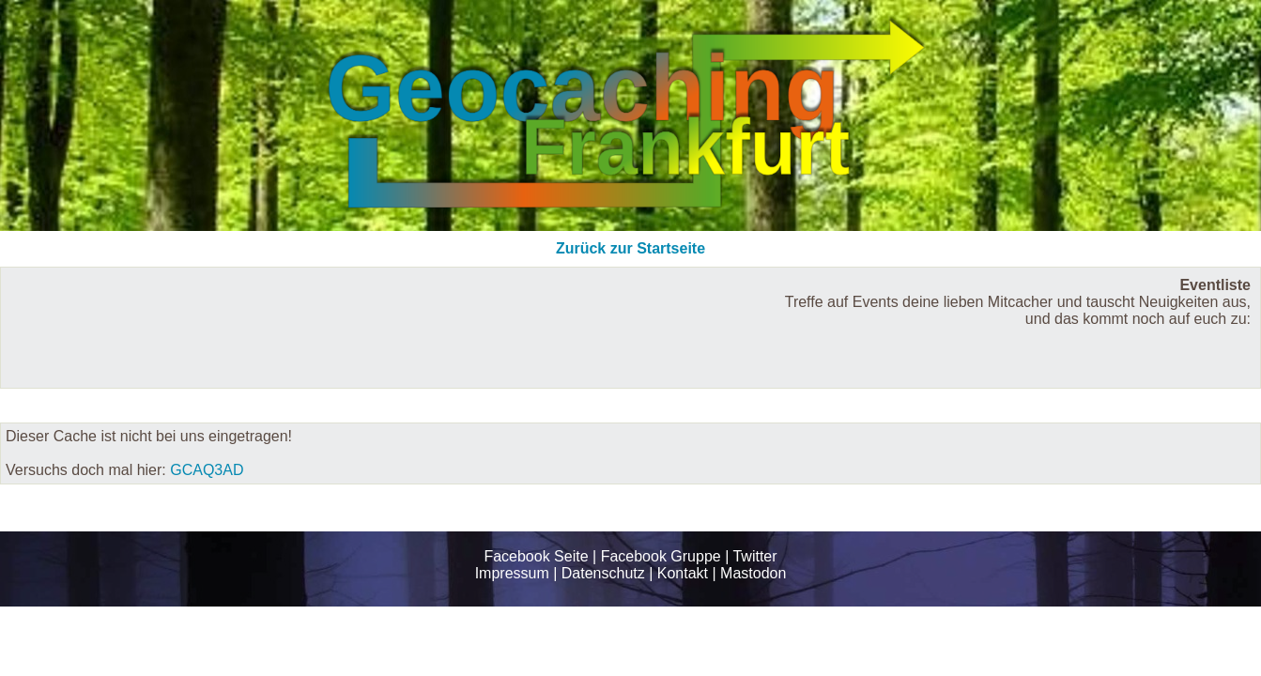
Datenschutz (603, 573)
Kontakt (682, 573)
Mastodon (753, 573)
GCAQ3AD (206, 470)
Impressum (512, 573)
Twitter (754, 556)
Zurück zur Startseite (630, 248)
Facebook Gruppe (661, 556)
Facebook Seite (536, 556)
